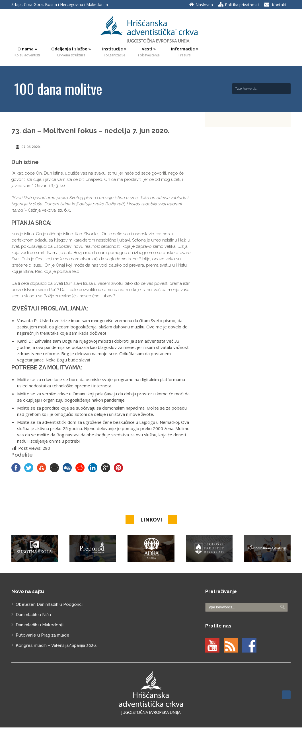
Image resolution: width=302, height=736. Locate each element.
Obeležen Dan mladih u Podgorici (49, 604)
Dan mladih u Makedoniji (39, 624)
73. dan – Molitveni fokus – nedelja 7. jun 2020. (90, 130)
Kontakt (279, 4)
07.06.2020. (31, 146)
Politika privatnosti (242, 4)
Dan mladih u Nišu (33, 614)
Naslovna (204, 4)
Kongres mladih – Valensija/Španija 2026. (56, 645)
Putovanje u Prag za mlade (42, 635)
